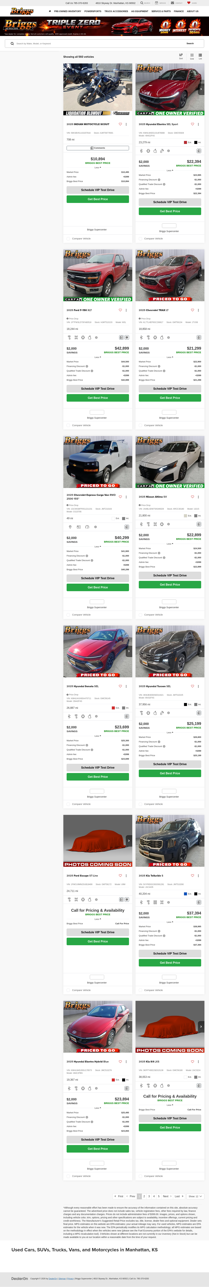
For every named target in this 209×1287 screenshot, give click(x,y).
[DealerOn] (19, 1278)
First (118, 1196)
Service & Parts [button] (161, 11)
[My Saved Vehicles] (192, 3)
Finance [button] (179, 11)
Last (179, 1196)
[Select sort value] (181, 56)
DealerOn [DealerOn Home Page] (53, 1279)
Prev (131, 1196)
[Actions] (126, 124)
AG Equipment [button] (139, 11)
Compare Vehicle (81, 238)
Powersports (92, 11)
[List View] (200, 56)
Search (190, 43)
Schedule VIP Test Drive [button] (97, 190)
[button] (129, 89)
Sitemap (62, 1279)
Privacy (70, 1279)
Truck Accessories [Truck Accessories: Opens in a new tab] (116, 11)
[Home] (50, 11)
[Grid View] (191, 56)
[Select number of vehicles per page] (195, 1196)
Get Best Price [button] (98, 199)
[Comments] (98, 148)
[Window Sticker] (127, 337)
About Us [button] (192, 11)
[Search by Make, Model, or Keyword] (100, 43)
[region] (98, 177)
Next (167, 1196)
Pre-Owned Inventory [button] (67, 11)
